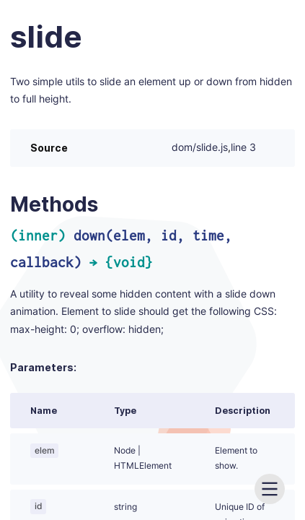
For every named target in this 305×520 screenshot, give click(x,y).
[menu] (270, 489)
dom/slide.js (200, 147)
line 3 (243, 147)
